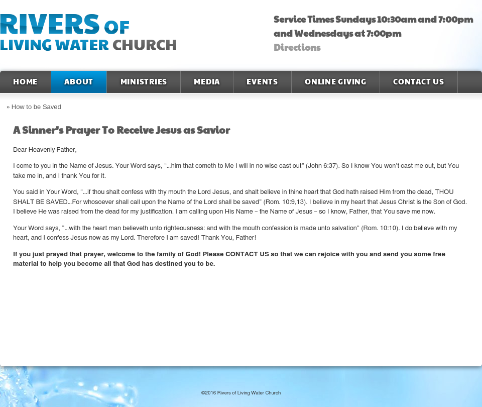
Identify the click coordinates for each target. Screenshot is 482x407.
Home (25, 82)
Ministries (143, 82)
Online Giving (336, 82)
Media (207, 82)
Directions (297, 48)
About (78, 82)
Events (262, 82)
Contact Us (418, 82)
